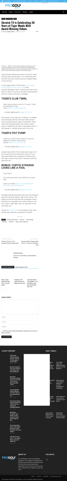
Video (11, 12)
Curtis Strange (29, 219)
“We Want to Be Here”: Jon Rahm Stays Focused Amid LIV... (15, 439)
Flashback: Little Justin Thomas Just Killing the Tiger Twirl (19, 281)
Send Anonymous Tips (53, 1)
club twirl (22, 219)
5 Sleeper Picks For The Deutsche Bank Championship (9, 242)
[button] (64, 12)
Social (4, 12)
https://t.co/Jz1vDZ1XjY (17, 142)
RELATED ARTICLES (7, 267)
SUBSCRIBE (43, 1)
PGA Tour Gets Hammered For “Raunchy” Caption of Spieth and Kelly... (50, 399)
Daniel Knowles (11, 31)
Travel (24, 12)
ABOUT (30, 1)
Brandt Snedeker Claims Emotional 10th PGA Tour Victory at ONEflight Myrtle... (15, 404)
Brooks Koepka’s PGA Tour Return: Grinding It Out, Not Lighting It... (15, 369)
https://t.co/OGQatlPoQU (25, 184)
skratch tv (11, 221)
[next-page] (5, 290)
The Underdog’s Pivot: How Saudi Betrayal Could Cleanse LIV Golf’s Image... (15, 428)
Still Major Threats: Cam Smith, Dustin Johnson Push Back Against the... (14, 416)
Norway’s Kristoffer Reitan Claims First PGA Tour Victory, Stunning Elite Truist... (15, 380)
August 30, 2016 (26, 190)
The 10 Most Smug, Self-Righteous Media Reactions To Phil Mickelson (60, 365)
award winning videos (12, 219)
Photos (18, 12)
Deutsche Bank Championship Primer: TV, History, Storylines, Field (29, 243)
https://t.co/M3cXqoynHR (16, 108)
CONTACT (36, 1)
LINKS (31, 12)
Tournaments (9, 18)
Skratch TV (13, 210)
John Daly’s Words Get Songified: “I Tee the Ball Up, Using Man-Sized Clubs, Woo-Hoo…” (32, 283)
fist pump (4, 221)
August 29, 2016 (26, 112)
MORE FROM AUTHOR (21, 267)
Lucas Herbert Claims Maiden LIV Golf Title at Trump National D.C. (15, 393)
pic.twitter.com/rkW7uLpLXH (13, 186)
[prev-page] (2, 290)
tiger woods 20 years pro (22, 221)
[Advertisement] (54, 47)
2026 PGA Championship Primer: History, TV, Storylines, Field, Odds (14, 359)
